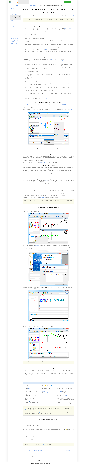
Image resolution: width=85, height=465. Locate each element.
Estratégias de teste (14, 20)
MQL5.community (30, 21)
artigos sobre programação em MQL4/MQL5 (58, 104)
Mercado (39, 456)
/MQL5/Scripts (42, 183)
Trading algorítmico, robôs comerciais (29, 5)
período (61, 396)
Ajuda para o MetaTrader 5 (16, 5)
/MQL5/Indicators (44, 173)
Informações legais (49, 460)
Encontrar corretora (54, 1)
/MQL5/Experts (43, 162)
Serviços (24, 189)
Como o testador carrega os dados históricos (15, 23)
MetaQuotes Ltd (42, 460)
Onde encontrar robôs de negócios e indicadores (15, 13)
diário (25, 248)
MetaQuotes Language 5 (68, 28)
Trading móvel (33, 456)
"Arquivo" (31, 430)
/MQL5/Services (43, 197)
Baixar (31, 1)
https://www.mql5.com (63, 53)
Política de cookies (51, 463)
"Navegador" (25, 201)
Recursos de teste (14, 28)
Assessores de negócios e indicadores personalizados (15, 10)
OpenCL (30, 47)
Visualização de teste (14, 32)
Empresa (61, 1)
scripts (72, 31)
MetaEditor (36, 17)
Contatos (65, 456)
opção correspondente (33, 392)
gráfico (66, 395)
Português (72, 1)
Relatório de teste (14, 30)
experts (52, 29)
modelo (29, 388)
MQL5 (73, 15)
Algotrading (48, 456)
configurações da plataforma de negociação (46, 412)
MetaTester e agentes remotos (15, 41)
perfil (29, 390)
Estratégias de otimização (15, 26)
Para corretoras (46, 1)
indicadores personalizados (65, 31)
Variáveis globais (14, 43)
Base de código (45, 21)
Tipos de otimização (14, 36)
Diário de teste (13, 34)
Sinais (43, 456)
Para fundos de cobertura (38, 1)
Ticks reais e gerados (14, 38)
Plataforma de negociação (23, 1)
